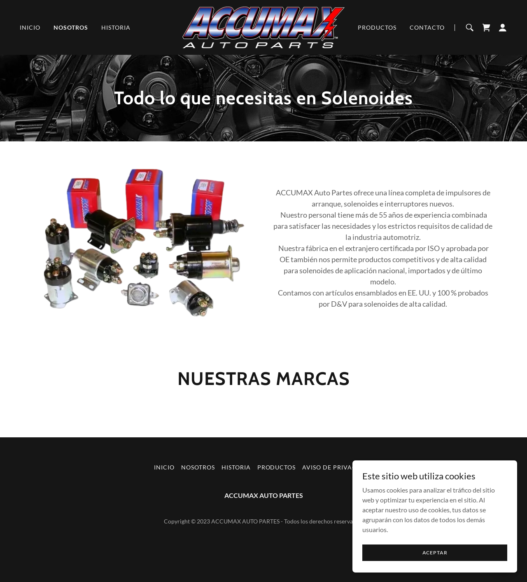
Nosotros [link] (71, 27)
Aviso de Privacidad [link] (337, 467)
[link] (263, 27)
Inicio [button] (164, 467)
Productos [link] (377, 27)
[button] (502, 27)
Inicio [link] (30, 27)
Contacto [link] (427, 27)
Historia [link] (116, 27)
